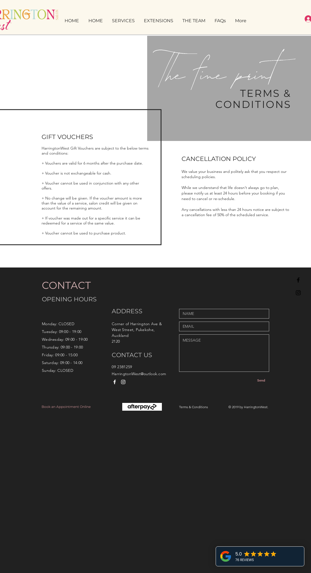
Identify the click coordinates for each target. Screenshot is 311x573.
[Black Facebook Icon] (298, 280)
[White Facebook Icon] (115, 382)
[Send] (261, 380)
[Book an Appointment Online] (69, 407)
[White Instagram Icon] (123, 382)
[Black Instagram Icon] (298, 292)
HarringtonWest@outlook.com (139, 373)
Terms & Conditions (193, 407)
